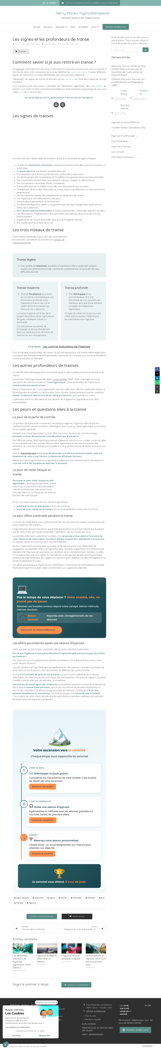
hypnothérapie (28, 453)
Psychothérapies (119, 141)
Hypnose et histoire (121, 146)
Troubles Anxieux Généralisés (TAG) (128, 127)
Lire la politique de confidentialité (17, 1027)
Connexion (147, 1046)
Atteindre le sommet (42, 854)
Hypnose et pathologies (123, 136)
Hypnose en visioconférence (125, 122)
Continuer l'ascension (43, 820)
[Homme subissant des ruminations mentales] (115, 108)
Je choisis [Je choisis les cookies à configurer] (16, 1036)
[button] (5, 1044)
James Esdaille (59, 379)
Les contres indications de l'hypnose (66, 346)
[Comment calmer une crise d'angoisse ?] (115, 93)
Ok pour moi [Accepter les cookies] (44, 1036)
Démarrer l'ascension (42, 786)
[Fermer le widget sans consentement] (46, 1002)
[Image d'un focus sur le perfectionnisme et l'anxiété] (135, 93)
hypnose (20, 69)
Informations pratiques (122, 157)
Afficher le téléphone (96, 1011)
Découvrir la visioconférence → (39, 630)
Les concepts (118, 151)
